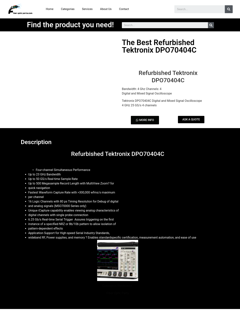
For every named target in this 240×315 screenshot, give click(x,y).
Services (87, 9)
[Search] (229, 9)
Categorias (67, 9)
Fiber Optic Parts (117, 293)
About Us (106, 9)
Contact (124, 9)
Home (49, 9)
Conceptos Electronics (117, 286)
